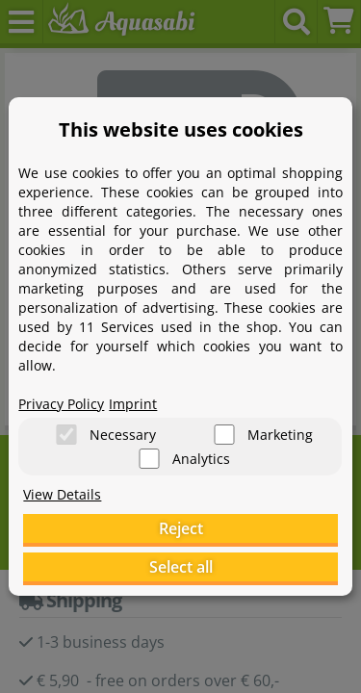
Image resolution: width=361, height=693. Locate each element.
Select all (181, 567)
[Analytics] (149, 459)
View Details (62, 494)
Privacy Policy (61, 404)
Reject (181, 528)
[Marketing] (224, 434)
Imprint (133, 404)
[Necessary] (66, 434)
